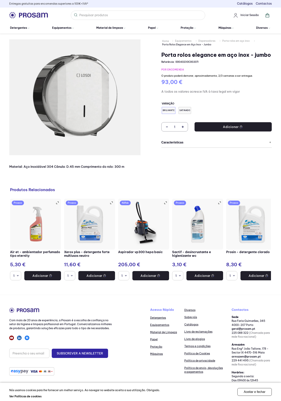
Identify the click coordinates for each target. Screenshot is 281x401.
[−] (166, 126)
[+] (183, 126)
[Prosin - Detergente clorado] (251, 240)
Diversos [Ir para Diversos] (262, 28)
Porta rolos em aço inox (236, 40)
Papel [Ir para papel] (152, 28)
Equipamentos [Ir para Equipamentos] (61, 28)
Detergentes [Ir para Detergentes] (18, 28)
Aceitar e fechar (254, 391)
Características (216, 142)
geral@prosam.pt (243, 329)
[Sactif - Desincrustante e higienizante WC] (197, 240)
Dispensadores (206, 40)
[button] (168, 110)
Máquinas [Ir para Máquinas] (224, 28)
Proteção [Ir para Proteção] (187, 28)
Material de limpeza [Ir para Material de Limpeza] (109, 28)
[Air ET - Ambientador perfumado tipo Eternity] (35, 240)
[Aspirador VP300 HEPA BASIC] (143, 240)
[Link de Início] (165, 41)
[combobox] (138, 15)
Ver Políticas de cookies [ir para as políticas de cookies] (25, 396)
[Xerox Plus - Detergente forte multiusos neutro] (89, 240)
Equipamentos (183, 40)
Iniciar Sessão (246, 15)
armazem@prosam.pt (246, 356)
